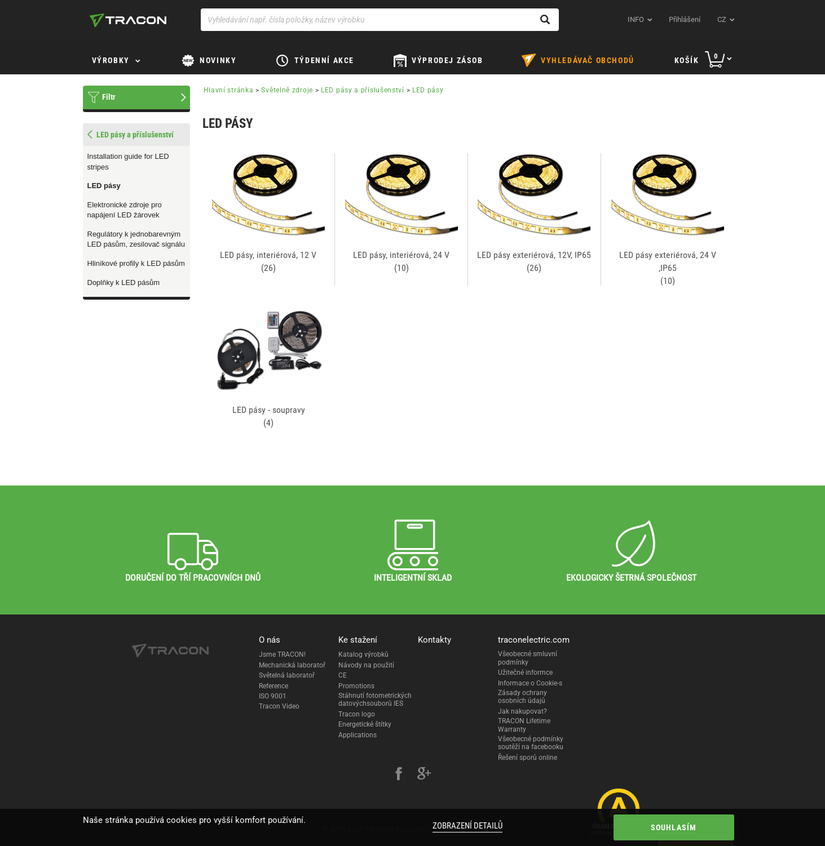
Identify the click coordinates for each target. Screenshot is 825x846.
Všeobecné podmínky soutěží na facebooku (530, 743)
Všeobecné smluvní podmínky (527, 658)
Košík (686, 60)
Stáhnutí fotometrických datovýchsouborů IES (375, 699)
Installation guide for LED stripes (128, 161)
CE (342, 675)
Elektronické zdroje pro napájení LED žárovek (124, 210)
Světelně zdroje (287, 90)
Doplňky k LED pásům (123, 282)
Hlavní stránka (229, 90)
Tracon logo (356, 714)
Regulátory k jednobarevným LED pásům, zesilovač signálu (136, 239)
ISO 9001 (272, 696)
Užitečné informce (525, 672)
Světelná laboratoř (287, 675)
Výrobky (111, 60)
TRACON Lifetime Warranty (524, 725)
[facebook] (399, 775)
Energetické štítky (364, 724)
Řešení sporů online (527, 758)
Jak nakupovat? (522, 711)
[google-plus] (424, 775)
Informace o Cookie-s (530, 683)
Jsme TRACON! (282, 654)
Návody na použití (366, 665)
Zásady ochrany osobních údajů (522, 697)
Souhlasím (674, 827)
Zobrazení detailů (467, 826)
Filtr (109, 96)
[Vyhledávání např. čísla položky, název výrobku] (380, 19)
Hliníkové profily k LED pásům (136, 263)
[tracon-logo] (128, 20)
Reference (273, 686)
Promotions (356, 686)
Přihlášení (684, 19)
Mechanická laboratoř (292, 665)
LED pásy (104, 185)
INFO (636, 19)
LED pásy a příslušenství (362, 90)
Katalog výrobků (363, 654)
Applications (357, 735)
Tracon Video (279, 706)
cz (721, 19)
